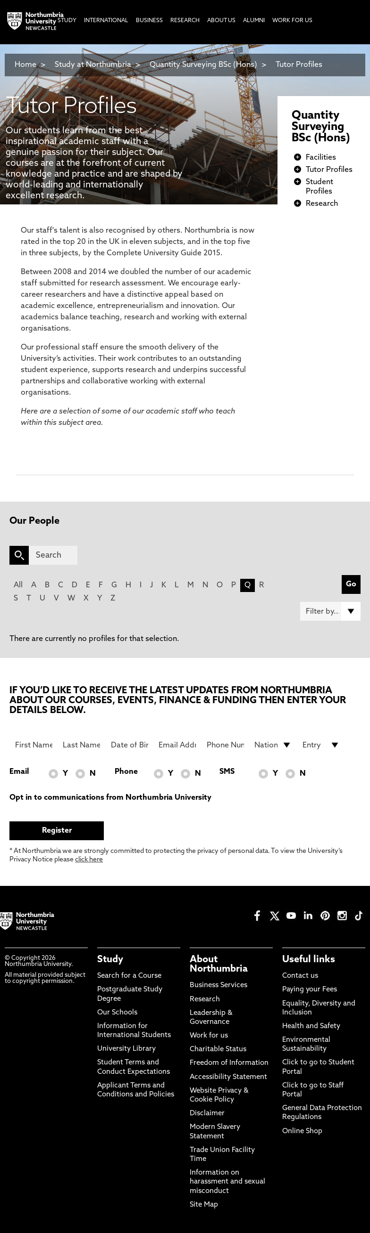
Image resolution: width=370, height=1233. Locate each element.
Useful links (308, 960)
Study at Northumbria (93, 65)
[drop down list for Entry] (321, 745)
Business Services (218, 985)
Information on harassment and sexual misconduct (227, 1181)
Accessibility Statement (228, 1077)
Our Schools (117, 1012)
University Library (126, 1049)
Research (322, 204)
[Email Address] (177, 745)
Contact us (300, 976)
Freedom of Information (229, 1063)
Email (19, 772)
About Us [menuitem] (221, 21)
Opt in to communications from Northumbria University (110, 798)
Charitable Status (218, 1049)
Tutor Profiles (299, 65)
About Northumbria (219, 964)
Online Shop (302, 1131)
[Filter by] (330, 611)
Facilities (321, 158)
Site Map (204, 1205)
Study (110, 960)
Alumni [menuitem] (254, 21)
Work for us (209, 1035)
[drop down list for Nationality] (273, 745)
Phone (126, 772)
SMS (227, 772)
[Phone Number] (225, 745)
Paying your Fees (309, 989)
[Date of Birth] (129, 745)
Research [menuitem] (185, 21)
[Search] (53, 555)
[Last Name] (81, 745)
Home (25, 65)
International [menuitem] (106, 21)
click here (89, 859)
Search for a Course (129, 976)
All (18, 585)
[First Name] (33, 745)
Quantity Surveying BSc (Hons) (203, 65)
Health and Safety (311, 1026)
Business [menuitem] (149, 21)
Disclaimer (207, 1113)
